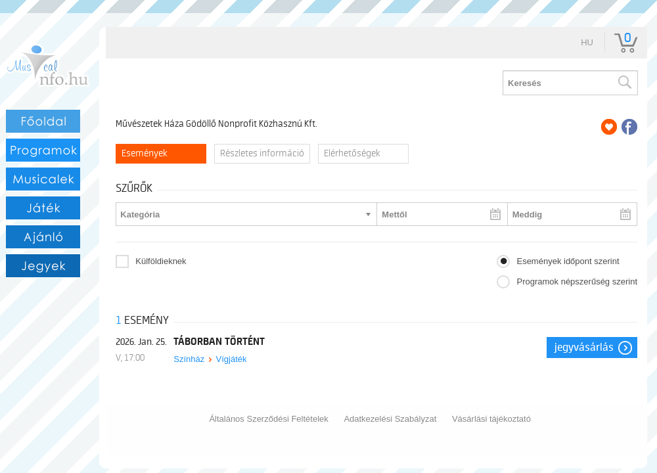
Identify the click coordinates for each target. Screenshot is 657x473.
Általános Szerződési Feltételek (268, 419)
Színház (188, 359)
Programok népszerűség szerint (576, 281)
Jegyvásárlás (584, 347)
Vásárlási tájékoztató (491, 419)
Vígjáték (231, 359)
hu (587, 42)
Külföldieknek (160, 261)
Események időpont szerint (567, 261)
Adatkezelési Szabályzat (390, 419)
